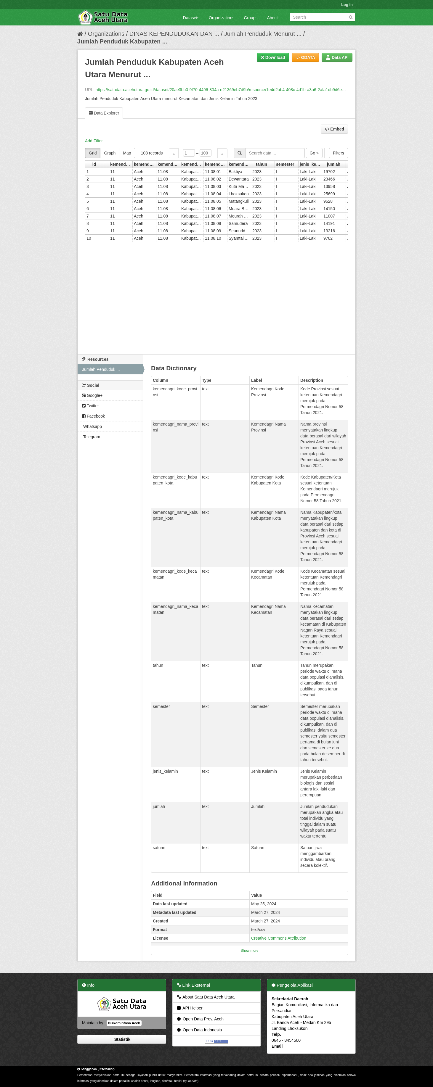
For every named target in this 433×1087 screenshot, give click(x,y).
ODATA (305, 57)
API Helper (189, 1008)
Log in (347, 4)
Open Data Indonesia (199, 1030)
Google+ (92, 395)
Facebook (93, 416)
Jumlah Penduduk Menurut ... (263, 33)
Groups (250, 17)
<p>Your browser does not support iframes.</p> (216, 247)
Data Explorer (104, 113)
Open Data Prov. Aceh (200, 1019)
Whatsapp (92, 426)
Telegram (91, 436)
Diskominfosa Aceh (124, 1023)
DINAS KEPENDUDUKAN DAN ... (174, 33)
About (272, 17)
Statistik (121, 1039)
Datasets (191, 17)
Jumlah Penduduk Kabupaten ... (122, 41)
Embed (334, 129)
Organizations (221, 17)
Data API (337, 57)
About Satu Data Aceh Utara (205, 997)
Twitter (90, 405)
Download (273, 57)
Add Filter (94, 141)
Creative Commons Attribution (278, 938)
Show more (249, 950)
